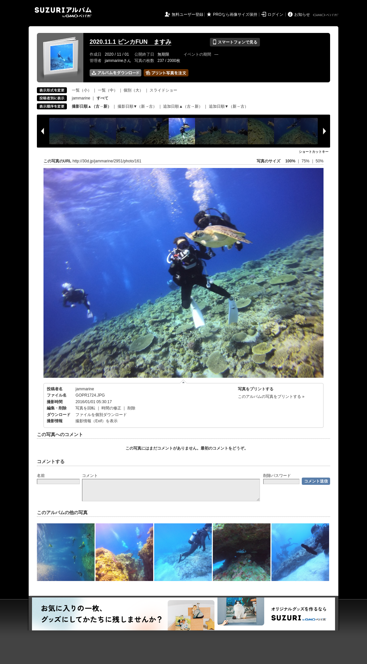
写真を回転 (85, 408)
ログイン (275, 14)
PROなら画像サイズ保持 (235, 14)
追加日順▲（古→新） (183, 106)
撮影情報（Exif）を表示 (96, 421)
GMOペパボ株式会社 (326, 15)
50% (320, 161)
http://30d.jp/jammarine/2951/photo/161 (106, 161)
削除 (131, 408)
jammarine (81, 98)
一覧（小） (82, 90)
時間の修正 (111, 408)
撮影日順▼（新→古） (137, 106)
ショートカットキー (313, 151)
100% (290, 161)
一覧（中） (108, 90)
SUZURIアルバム (63, 12)
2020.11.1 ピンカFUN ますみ (130, 42)
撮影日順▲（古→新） (91, 106)
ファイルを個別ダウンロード (101, 414)
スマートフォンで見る (234, 42)
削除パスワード (277, 475)
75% (305, 161)
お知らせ (302, 14)
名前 (41, 475)
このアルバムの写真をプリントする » (271, 396)
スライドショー (163, 90)
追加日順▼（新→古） (228, 106)
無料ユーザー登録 (187, 14)
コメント (90, 475)
